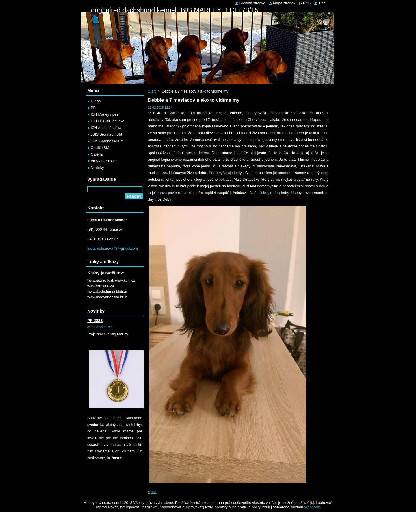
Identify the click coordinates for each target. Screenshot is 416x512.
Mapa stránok (284, 3)
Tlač (321, 3)
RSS (307, 3)
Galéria (97, 154)
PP (93, 108)
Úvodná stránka (252, 3)
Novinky (97, 167)
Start (152, 91)
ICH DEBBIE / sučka (108, 121)
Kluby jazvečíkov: (106, 272)
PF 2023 (95, 320)
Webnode (312, 507)
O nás (96, 101)
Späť (152, 492)
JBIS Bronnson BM (106, 134)
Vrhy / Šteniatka (104, 161)
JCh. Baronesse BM (107, 141)
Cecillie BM (100, 147)
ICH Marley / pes (104, 114)
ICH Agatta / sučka (106, 127)
